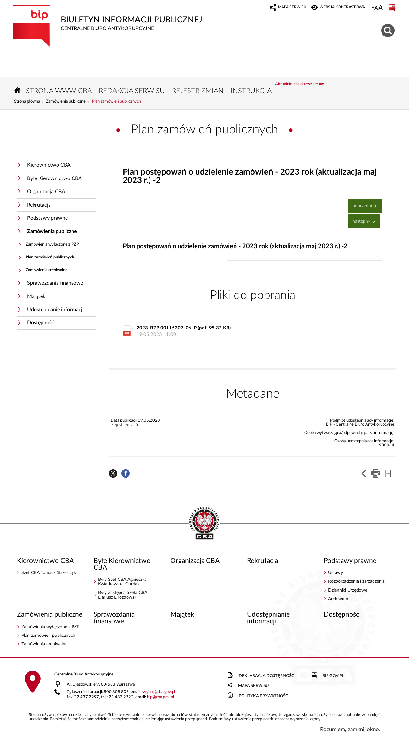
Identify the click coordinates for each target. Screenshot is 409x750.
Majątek (36, 296)
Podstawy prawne (47, 218)
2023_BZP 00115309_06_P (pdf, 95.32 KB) (254, 332)
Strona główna (27, 102)
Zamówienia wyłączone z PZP (52, 244)
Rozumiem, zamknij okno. (350, 729)
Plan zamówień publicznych (116, 102)
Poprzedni (360, 203)
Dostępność (40, 322)
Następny (360, 218)
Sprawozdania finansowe (55, 283)
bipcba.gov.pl (160, 697)
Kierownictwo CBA (49, 165)
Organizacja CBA (46, 191)
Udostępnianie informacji (55, 309)
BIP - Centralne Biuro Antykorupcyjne (204, 523)
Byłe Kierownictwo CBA (54, 178)
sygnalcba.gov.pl (158, 692)
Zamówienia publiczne (66, 102)
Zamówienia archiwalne (46, 270)
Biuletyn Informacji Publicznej (156, 18)
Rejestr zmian (123, 425)
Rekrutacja (39, 205)
